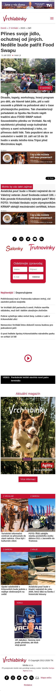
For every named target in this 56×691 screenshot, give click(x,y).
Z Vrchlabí (13, 28)
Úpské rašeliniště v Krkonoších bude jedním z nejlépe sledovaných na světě (14, 590)
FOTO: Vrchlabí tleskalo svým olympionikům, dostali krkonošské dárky (28, 202)
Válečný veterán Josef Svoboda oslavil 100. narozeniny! (28, 195)
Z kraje (34, 550)
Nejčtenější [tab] (7, 292)
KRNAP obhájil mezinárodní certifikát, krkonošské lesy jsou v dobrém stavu (28, 206)
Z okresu (34, 496)
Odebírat (36, 277)
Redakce (28, 685)
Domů (3, 28)
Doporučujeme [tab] (24, 292)
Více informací (27, 479)
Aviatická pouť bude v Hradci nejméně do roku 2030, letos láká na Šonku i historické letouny (28, 191)
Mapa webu (46, 677)
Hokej (20, 603)
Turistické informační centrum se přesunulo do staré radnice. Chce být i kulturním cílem (13, 537)
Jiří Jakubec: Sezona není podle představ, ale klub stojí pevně (27, 642)
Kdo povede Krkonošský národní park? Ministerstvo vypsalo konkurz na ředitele (28, 198)
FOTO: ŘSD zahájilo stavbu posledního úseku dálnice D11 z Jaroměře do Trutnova (42, 537)
